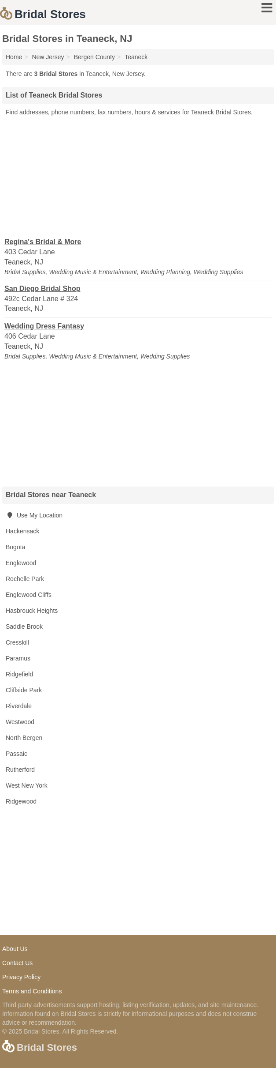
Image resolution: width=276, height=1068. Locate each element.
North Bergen (24, 737)
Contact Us (17, 962)
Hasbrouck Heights (32, 610)
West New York (27, 785)
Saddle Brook (24, 626)
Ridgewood (21, 801)
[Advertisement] (138, 176)
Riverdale (19, 705)
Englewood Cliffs (29, 594)
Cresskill (17, 642)
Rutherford (20, 769)
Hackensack (22, 531)
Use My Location (34, 515)
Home (14, 56)
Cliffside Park (24, 690)
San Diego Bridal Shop (42, 288)
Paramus (18, 658)
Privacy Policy (21, 977)
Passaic (16, 753)
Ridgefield (19, 674)
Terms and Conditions (32, 991)
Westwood (20, 721)
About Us (15, 948)
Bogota (15, 547)
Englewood (21, 562)
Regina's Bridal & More (42, 241)
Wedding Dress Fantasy (44, 326)
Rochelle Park (25, 578)
